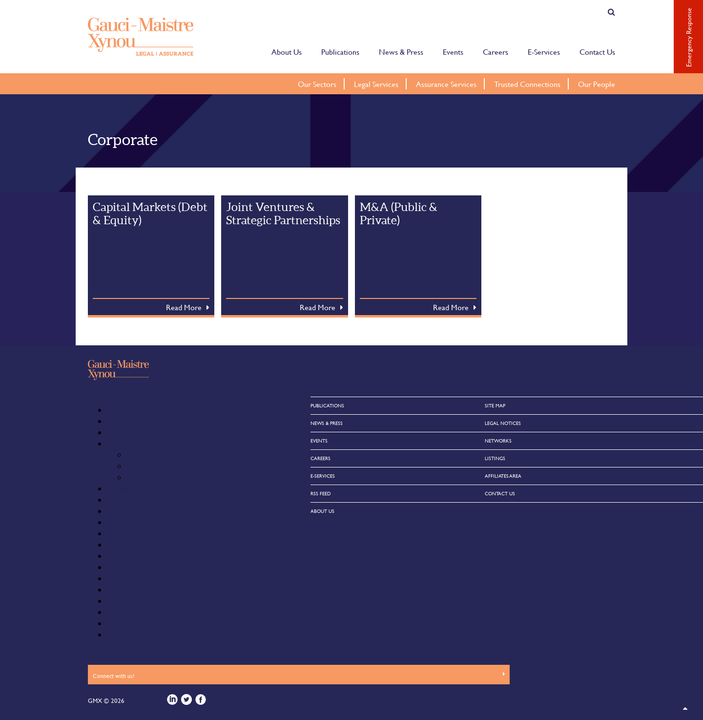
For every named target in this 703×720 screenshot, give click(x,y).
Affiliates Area (129, 421)
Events (453, 51)
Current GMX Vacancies (165, 455)
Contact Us (597, 51)
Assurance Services (446, 83)
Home (117, 522)
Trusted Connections (527, 83)
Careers (495, 51)
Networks (123, 567)
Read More (184, 307)
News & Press (401, 51)
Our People (596, 83)
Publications (340, 51)
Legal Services (376, 83)
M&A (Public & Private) (398, 213)
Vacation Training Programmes (175, 477)
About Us (286, 51)
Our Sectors (317, 83)
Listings (119, 556)
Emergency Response (141, 500)
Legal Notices (129, 533)
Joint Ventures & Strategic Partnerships (283, 213)
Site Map (121, 623)
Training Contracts (156, 466)
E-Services (544, 51)
